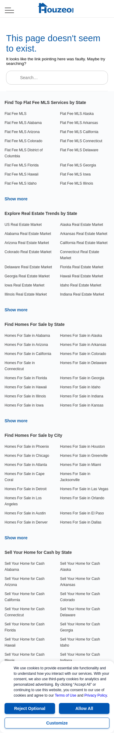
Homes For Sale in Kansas (82, 405)
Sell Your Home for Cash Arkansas (80, 582)
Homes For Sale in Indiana (81, 396)
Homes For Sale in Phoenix (27, 446)
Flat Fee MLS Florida (22, 165)
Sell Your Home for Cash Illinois (24, 657)
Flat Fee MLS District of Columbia (24, 153)
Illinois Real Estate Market (26, 294)
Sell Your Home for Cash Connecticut (24, 612)
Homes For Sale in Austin (25, 513)
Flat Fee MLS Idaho (20, 183)
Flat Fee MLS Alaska (77, 114)
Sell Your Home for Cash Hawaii (24, 642)
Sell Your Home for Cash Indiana (80, 657)
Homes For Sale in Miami (80, 465)
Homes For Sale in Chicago (27, 456)
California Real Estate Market (84, 243)
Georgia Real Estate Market (27, 276)
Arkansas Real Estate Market (83, 234)
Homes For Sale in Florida (26, 378)
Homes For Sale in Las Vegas (84, 489)
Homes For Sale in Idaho (80, 387)
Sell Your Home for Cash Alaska (80, 566)
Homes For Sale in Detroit (26, 489)
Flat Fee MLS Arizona (22, 132)
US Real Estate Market (23, 225)
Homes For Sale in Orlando (82, 498)
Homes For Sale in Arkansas (83, 345)
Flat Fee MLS (15, 114)
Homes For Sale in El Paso (82, 513)
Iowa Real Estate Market (24, 285)
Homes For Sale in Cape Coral (24, 477)
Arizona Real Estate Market (27, 243)
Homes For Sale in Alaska (81, 335)
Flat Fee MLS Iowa (75, 174)
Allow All (84, 708)
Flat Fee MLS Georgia (78, 165)
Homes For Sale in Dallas (81, 522)
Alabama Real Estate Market (28, 234)
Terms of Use (65, 695)
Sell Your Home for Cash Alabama (24, 566)
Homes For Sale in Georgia (82, 378)
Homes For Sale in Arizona (26, 345)
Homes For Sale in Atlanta (26, 465)
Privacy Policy (96, 695)
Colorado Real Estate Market (28, 252)
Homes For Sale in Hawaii (26, 387)
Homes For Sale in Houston (82, 446)
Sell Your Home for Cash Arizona (24, 582)
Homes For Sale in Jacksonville (75, 477)
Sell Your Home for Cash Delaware (80, 612)
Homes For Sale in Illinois (25, 396)
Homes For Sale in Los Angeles (23, 501)
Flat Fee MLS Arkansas (79, 123)
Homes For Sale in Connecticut (20, 366)
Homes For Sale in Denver (26, 522)
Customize (57, 723)
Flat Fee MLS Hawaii (21, 174)
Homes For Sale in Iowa (24, 405)
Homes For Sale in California (28, 354)
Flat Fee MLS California (79, 132)
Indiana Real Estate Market (82, 294)
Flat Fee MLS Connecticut (81, 141)
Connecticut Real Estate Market (79, 255)
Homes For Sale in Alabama (27, 335)
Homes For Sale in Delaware (83, 363)
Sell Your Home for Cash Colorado (80, 597)
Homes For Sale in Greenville (84, 456)
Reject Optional (29, 708)
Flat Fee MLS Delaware (79, 150)
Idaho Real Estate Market (80, 285)
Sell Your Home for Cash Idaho (80, 642)
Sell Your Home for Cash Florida (24, 627)
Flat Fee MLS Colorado (23, 141)
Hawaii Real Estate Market (81, 276)
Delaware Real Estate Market (28, 267)
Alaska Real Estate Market (81, 225)
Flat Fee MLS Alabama (23, 123)
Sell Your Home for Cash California (24, 597)
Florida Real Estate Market (81, 267)
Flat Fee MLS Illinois (76, 183)
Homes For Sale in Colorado (83, 354)
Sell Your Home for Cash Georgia (80, 627)
